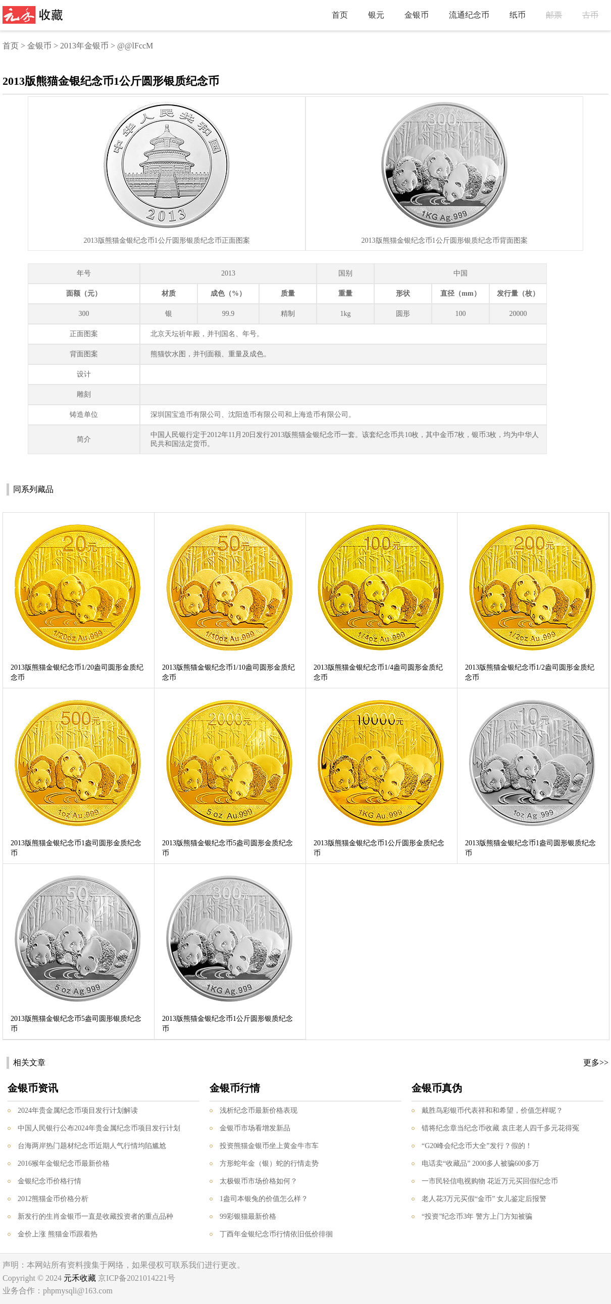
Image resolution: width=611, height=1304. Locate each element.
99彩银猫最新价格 (248, 1216)
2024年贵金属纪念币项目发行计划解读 (78, 1110)
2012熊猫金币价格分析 (53, 1199)
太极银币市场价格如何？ (258, 1181)
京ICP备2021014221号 (136, 1278)
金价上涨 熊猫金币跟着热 (57, 1234)
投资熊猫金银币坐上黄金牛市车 (269, 1146)
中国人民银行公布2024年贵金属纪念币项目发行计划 (99, 1128)
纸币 (518, 15)
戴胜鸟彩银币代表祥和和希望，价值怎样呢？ (492, 1110)
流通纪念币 (469, 15)
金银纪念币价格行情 (49, 1181)
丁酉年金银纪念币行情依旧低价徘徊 (276, 1234)
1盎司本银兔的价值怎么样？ (264, 1199)
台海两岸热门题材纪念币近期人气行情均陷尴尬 (92, 1146)
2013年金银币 (84, 45)
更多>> (595, 1062)
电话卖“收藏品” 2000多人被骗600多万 (480, 1163)
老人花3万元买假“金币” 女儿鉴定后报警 (484, 1199)
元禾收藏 (80, 1278)
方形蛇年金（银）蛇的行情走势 (269, 1163)
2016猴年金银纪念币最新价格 (64, 1163)
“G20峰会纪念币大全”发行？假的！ (477, 1146)
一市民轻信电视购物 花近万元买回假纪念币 (490, 1181)
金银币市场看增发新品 (255, 1128)
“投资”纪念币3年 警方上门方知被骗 (477, 1216)
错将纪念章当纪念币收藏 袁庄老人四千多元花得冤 (500, 1128)
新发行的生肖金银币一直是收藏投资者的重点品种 (95, 1216)
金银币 (416, 15)
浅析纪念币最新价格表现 (258, 1110)
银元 (376, 15)
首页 (340, 15)
